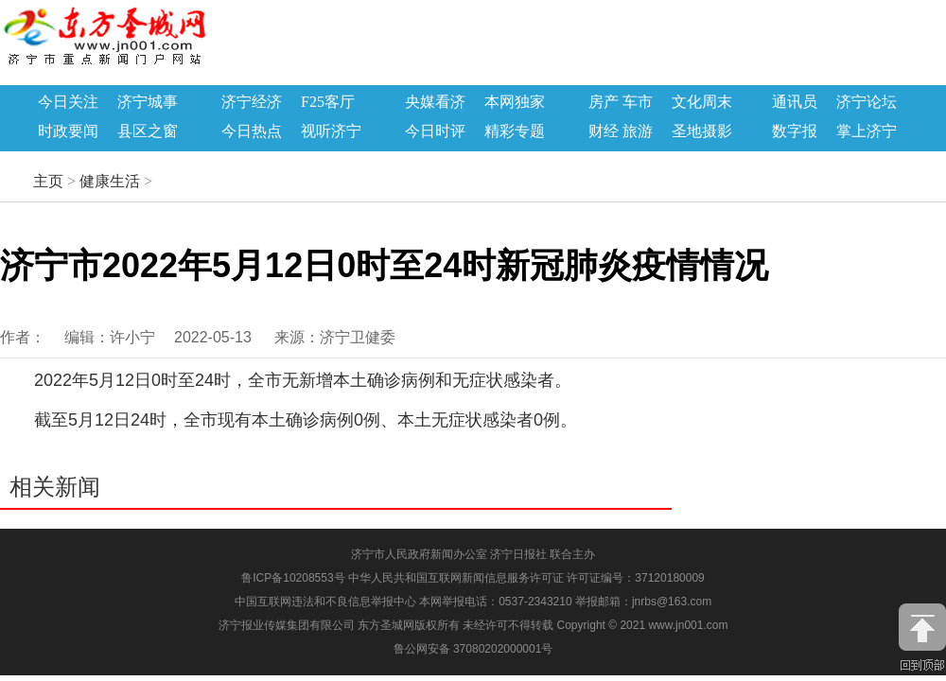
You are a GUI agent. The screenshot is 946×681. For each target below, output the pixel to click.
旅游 (637, 131)
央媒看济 (435, 102)
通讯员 (794, 102)
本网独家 (514, 102)
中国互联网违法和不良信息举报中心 (327, 601)
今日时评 (435, 131)
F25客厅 (328, 102)
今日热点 (251, 131)
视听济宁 (331, 131)
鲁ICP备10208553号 (292, 578)
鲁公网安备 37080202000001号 (473, 648)
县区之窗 (147, 131)
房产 (603, 102)
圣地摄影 (702, 131)
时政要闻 (68, 131)
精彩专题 (514, 131)
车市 (637, 102)
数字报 (794, 131)
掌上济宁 (866, 131)
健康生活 (109, 181)
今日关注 (68, 102)
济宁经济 (251, 102)
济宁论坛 (866, 102)
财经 (603, 131)
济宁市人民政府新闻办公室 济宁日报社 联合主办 (473, 554)
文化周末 (702, 102)
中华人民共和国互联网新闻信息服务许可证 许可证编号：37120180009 (526, 578)
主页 (48, 181)
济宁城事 (147, 102)
